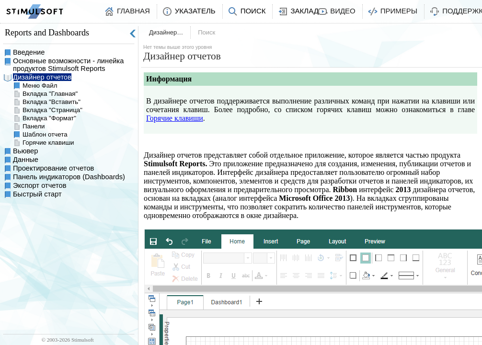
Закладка (308, 11)
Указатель (195, 11)
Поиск (253, 11)
